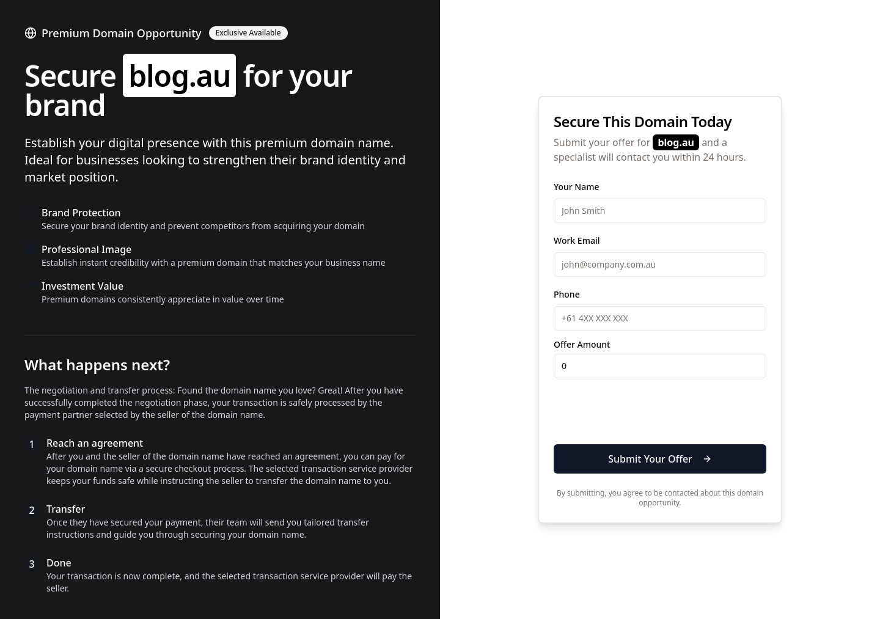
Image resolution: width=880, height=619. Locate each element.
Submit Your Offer (660, 459)
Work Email (577, 240)
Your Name (577, 186)
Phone (567, 294)
